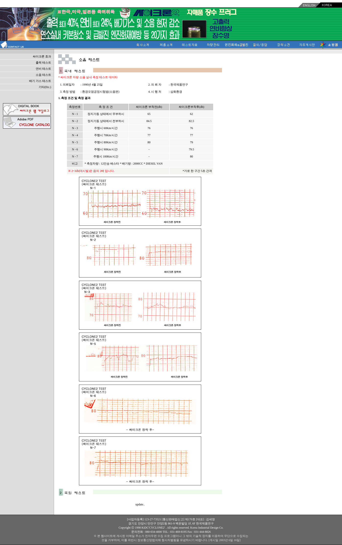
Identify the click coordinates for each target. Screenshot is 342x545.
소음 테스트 (43, 75)
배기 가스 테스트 (40, 81)
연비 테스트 (43, 68)
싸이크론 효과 (42, 56)
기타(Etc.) (45, 87)
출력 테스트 (43, 62)
